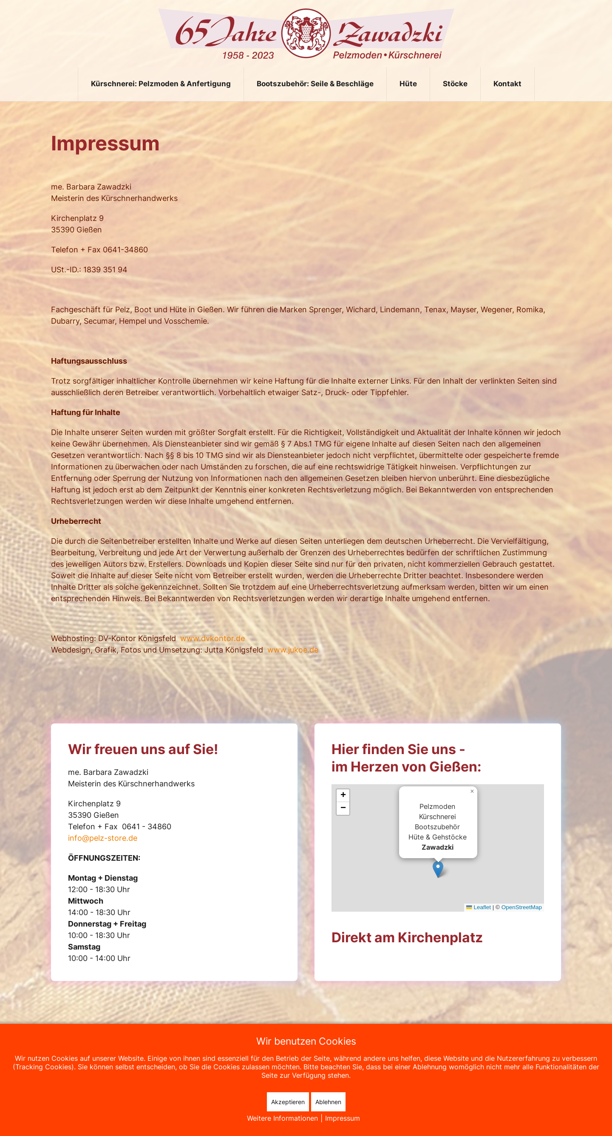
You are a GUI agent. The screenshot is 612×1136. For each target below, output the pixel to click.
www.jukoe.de (292, 649)
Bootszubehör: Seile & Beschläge (315, 83)
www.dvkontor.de (212, 638)
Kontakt (507, 83)
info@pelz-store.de (102, 838)
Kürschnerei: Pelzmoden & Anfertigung (161, 83)
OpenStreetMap (522, 907)
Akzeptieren (288, 1101)
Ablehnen (328, 1101)
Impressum (342, 1118)
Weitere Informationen (282, 1118)
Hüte (408, 83)
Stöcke (455, 83)
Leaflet (478, 907)
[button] (438, 868)
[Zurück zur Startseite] (306, 33)
